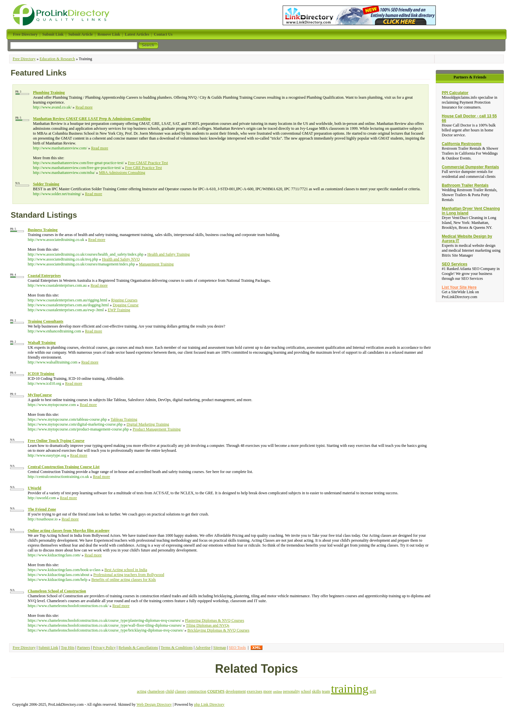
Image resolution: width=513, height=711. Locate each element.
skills (316, 691)
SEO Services (454, 264)
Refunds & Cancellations (138, 647)
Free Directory (24, 59)
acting (141, 691)
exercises (254, 691)
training (350, 688)
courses (216, 690)
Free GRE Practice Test (143, 167)
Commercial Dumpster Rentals (470, 167)
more (267, 691)
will (372, 691)
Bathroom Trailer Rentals (465, 185)
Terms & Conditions (177, 647)
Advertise (203, 647)
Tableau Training (124, 419)
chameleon (155, 691)
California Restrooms (461, 144)
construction (196, 691)
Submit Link (48, 647)
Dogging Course (125, 305)
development (235, 691)
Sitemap (219, 647)
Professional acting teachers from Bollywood (128, 574)
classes (180, 691)
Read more (84, 107)
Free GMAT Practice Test (148, 163)
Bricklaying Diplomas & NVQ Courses (218, 630)
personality (291, 691)
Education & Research (57, 59)
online (277, 691)
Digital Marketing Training (148, 424)
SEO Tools (237, 647)
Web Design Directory (154, 704)
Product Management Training (157, 429)
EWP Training (119, 310)
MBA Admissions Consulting (122, 172)
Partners (83, 647)
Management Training (156, 264)
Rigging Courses (124, 300)
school (306, 691)
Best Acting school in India (125, 569)
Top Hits (68, 647)
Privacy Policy (104, 647)
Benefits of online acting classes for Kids (123, 579)
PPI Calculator (455, 93)
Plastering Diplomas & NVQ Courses (214, 620)
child (170, 691)
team (326, 691)
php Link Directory (209, 704)
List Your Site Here (459, 287)
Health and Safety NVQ (121, 259)
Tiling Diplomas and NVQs (207, 625)
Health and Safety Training (168, 254)
